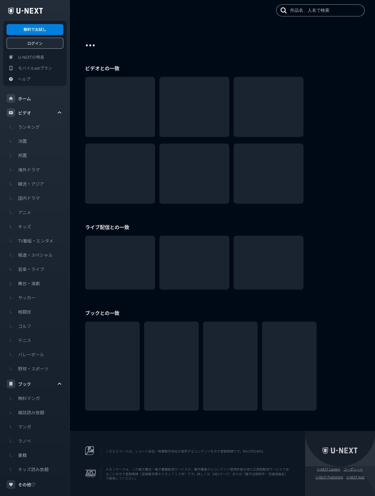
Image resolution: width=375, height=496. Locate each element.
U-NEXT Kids (355, 477)
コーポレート (353, 469)
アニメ (19, 212)
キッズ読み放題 (28, 469)
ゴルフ (19, 326)
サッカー (21, 297)
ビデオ (34, 112)
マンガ (19, 426)
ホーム (19, 98)
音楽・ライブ (25, 269)
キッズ (19, 226)
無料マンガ (23, 398)
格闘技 (19, 311)
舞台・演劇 (23, 283)
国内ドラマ (23, 198)
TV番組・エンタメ (30, 240)
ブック (34, 384)
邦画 (17, 155)
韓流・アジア (25, 183)
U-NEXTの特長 (25, 57)
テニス (19, 340)
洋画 (17, 141)
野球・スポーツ (28, 368)
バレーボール (25, 354)
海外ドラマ (23, 169)
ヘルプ (18, 79)
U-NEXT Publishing (329, 477)
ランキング (23, 126)
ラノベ (19, 440)
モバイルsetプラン (29, 68)
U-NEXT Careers (328, 469)
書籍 (17, 455)
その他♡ (21, 484)
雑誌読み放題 (25, 412)
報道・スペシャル (30, 254)
